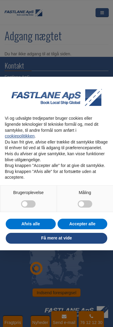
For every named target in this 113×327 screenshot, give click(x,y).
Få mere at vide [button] (56, 238)
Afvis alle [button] (30, 223)
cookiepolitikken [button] (20, 136)
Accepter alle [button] (82, 223)
